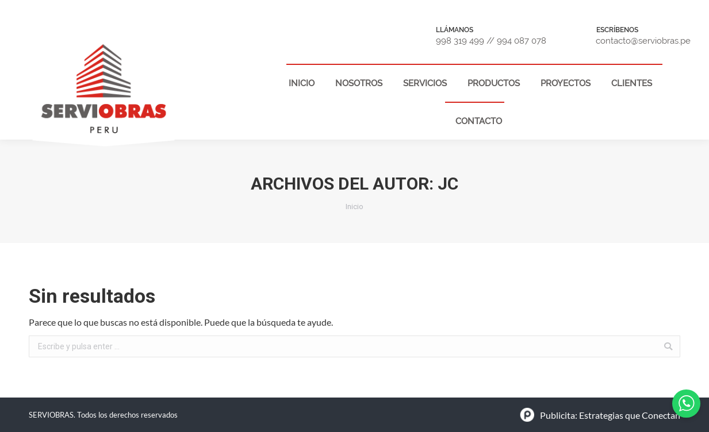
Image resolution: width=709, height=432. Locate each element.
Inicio (354, 206)
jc (448, 183)
